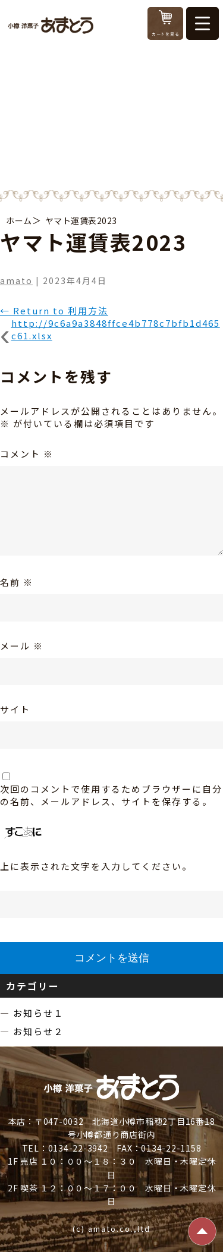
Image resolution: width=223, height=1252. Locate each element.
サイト (15, 709)
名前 (16, 582)
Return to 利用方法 (54, 310)
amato (16, 280)
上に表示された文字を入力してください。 (96, 866)
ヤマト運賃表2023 (81, 220)
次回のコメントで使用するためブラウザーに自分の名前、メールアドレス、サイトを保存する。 (111, 795)
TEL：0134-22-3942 (65, 1148)
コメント (27, 453)
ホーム (19, 220)
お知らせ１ (38, 1013)
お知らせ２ (38, 1031)
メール (21, 645)
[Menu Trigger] (202, 23)
